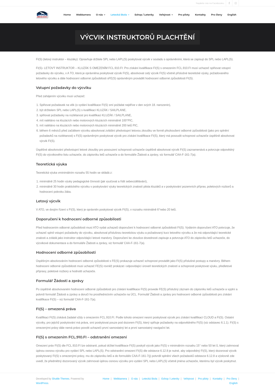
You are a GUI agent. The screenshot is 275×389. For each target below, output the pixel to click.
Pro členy (232, 378)
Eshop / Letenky (170, 378)
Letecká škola (149, 378)
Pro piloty (203, 378)
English (233, 383)
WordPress (42, 383)
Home (106, 378)
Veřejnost (188, 378)
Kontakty (217, 378)
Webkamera (120, 378)
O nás (134, 378)
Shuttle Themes (60, 378)
